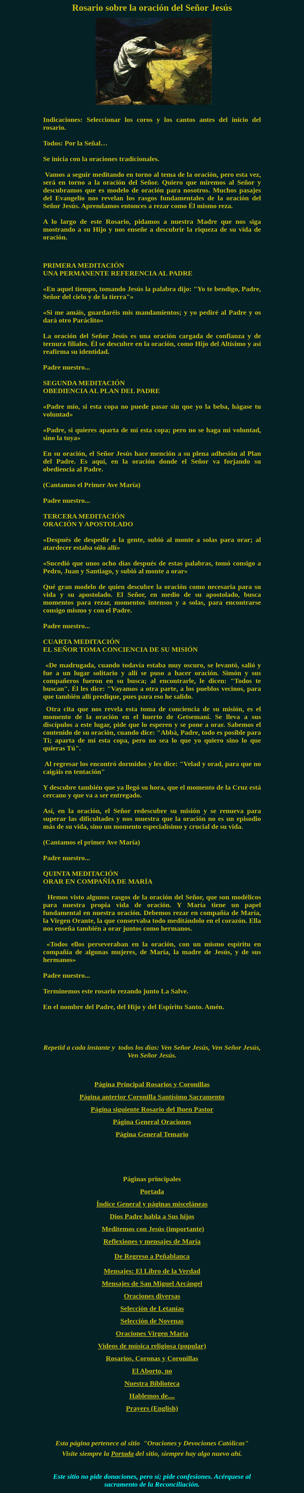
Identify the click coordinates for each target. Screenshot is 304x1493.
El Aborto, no (152, 1371)
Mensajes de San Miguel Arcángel (152, 1283)
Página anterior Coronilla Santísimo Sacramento (151, 1097)
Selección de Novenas (151, 1321)
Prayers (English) (152, 1408)
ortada (124, 1453)
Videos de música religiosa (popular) (152, 1346)
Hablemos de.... (152, 1396)
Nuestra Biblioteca (152, 1383)
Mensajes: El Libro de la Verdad (152, 1271)
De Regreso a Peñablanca (152, 1256)
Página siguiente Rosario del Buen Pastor (152, 1109)
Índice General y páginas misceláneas (152, 1204)
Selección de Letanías (152, 1308)
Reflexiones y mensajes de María (152, 1241)
